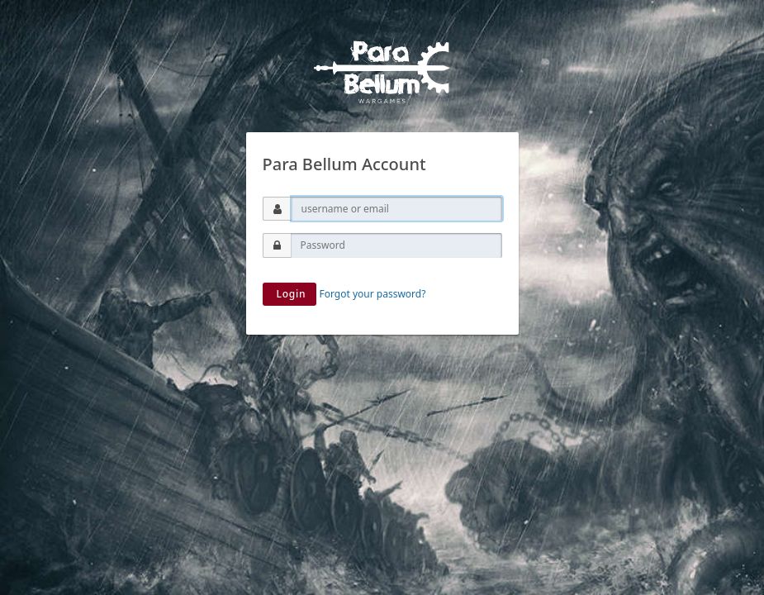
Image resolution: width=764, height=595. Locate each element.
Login (289, 294)
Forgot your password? (373, 294)
